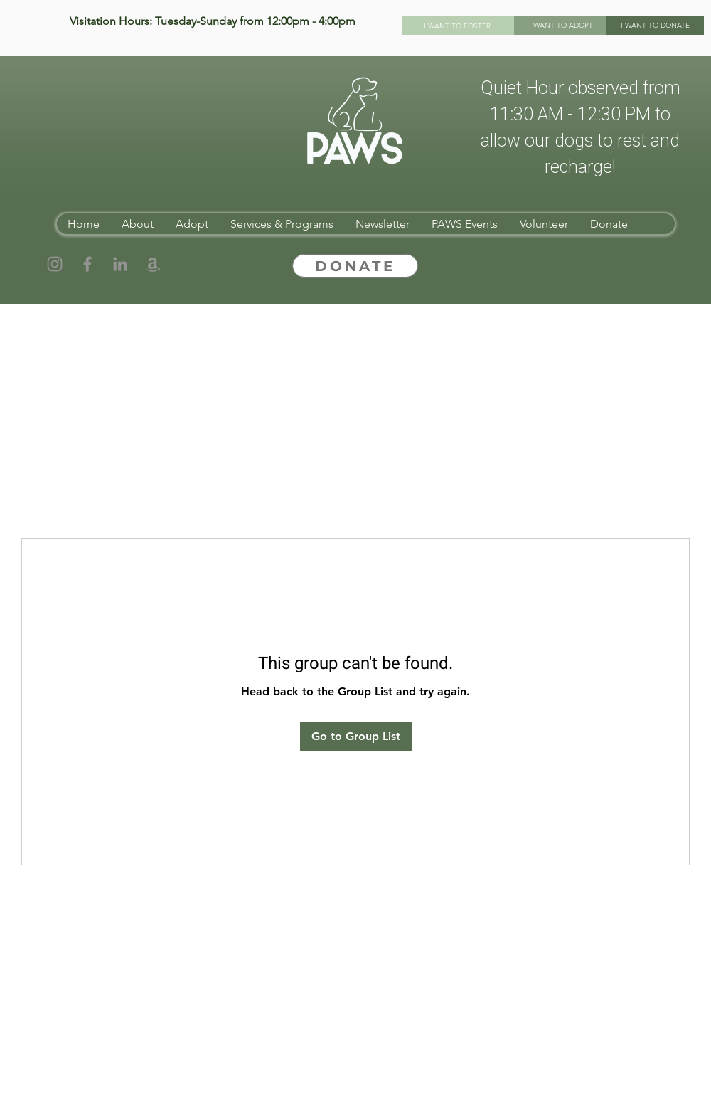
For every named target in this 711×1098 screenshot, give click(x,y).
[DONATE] (355, 266)
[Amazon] (153, 264)
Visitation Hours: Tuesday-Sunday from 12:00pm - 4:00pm (213, 21)
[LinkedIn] (120, 264)
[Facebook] (87, 264)
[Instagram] (55, 264)
